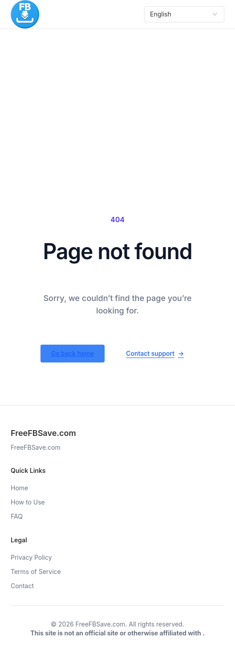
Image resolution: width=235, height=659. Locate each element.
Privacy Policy (31, 557)
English (184, 14)
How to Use (28, 502)
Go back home (72, 353)
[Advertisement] (117, 95)
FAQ (17, 516)
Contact (22, 586)
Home (19, 488)
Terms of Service (36, 571)
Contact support (155, 353)
